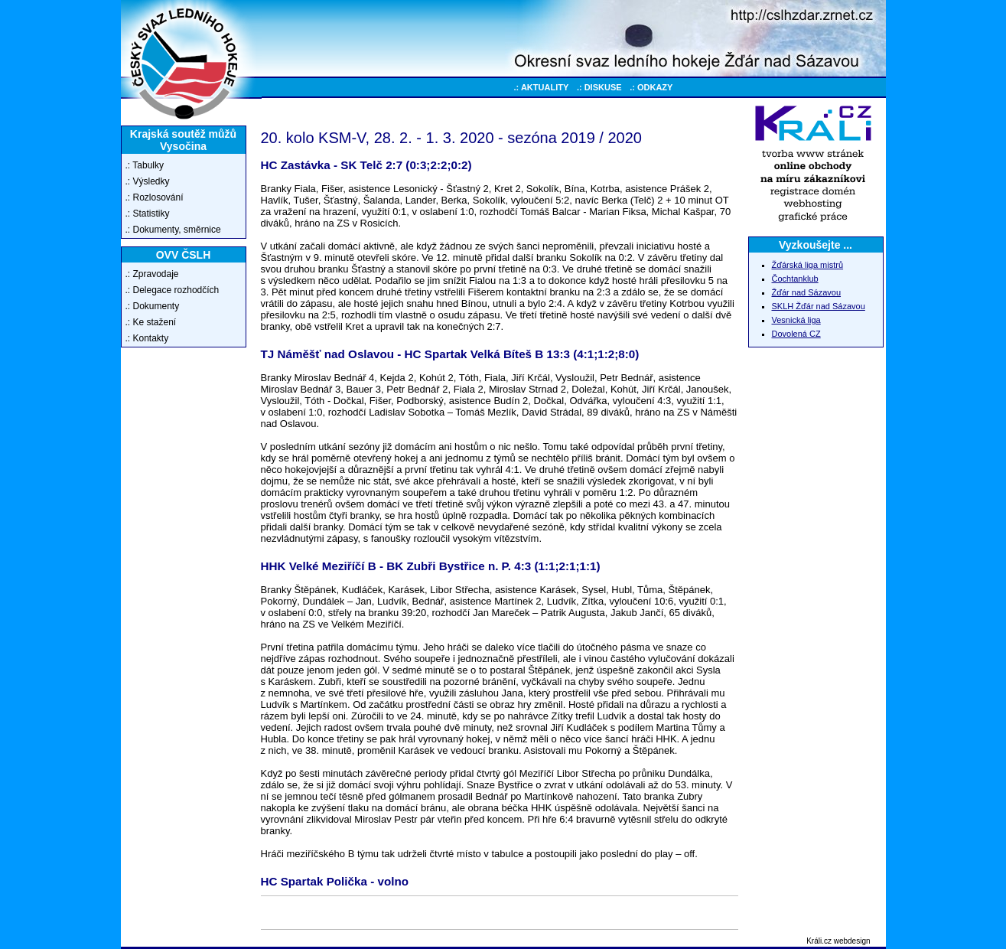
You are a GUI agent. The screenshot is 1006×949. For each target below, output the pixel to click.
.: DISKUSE (599, 87)
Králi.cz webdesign (838, 941)
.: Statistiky (147, 213)
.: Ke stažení (151, 322)
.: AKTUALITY (541, 87)
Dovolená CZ (796, 333)
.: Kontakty (147, 338)
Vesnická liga (796, 319)
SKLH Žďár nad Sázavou (818, 306)
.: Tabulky (144, 165)
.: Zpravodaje (152, 274)
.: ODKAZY (651, 87)
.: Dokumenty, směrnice (173, 229)
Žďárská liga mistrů (808, 264)
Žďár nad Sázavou (807, 292)
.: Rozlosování (154, 197)
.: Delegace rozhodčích (172, 290)
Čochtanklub (795, 278)
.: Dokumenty (152, 306)
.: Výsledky (147, 181)
